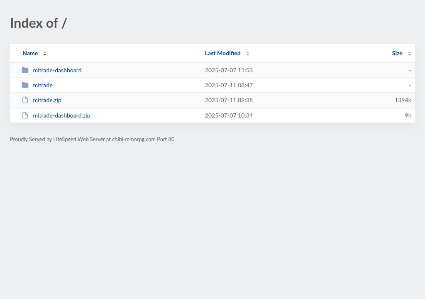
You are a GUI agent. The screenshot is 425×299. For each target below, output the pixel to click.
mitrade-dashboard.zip (56, 115)
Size (397, 52)
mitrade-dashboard (51, 70)
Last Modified (223, 52)
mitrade (37, 84)
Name (30, 52)
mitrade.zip (41, 99)
